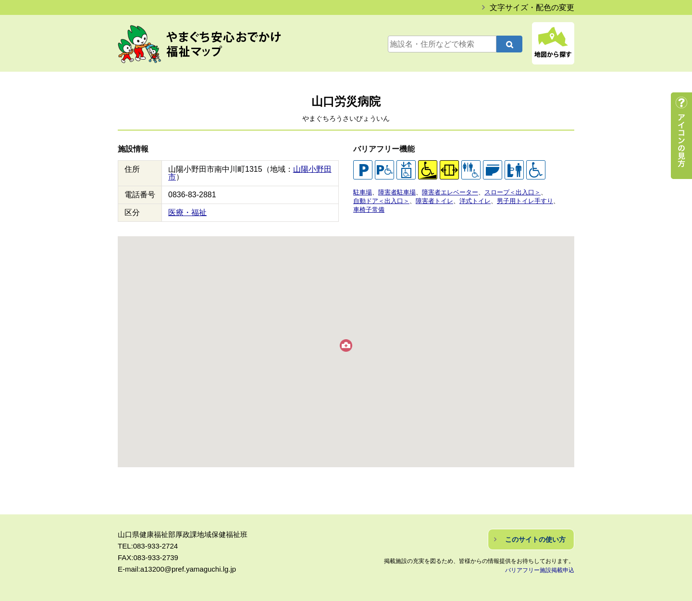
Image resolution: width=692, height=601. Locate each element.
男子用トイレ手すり (525, 201)
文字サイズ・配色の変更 (532, 7)
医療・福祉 (187, 212)
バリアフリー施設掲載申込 (539, 570)
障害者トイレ (434, 201)
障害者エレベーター (450, 192)
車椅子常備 (368, 209)
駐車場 (362, 192)
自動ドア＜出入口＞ (381, 201)
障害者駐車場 (397, 192)
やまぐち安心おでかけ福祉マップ (209, 44)
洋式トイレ (475, 201)
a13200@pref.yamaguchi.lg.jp (188, 569)
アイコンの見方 (681, 135)
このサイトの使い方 (535, 539)
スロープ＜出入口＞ (512, 192)
